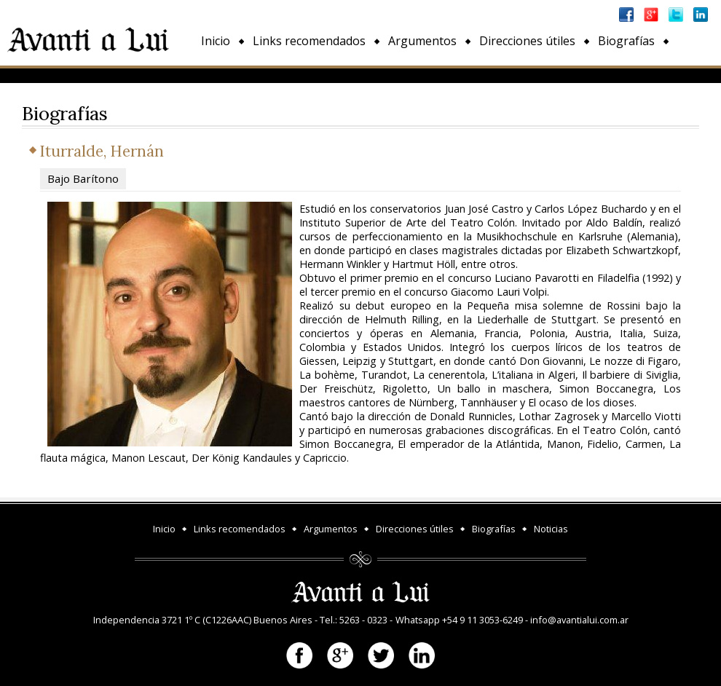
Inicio (215, 41)
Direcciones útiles (527, 41)
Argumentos (422, 41)
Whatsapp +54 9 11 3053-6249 (459, 619)
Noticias (223, 74)
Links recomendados (309, 41)
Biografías (626, 41)
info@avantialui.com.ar (579, 619)
